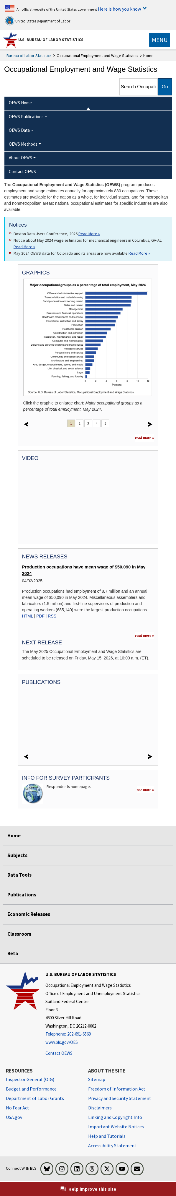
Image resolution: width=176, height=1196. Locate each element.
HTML (27, 616)
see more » (145, 789)
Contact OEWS (59, 1053)
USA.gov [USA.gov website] (14, 1117)
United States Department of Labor (37, 20)
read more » (144, 438)
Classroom (19, 934)
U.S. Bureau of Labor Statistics (50, 39)
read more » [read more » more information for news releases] (144, 635)
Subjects (17, 855)
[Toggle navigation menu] (159, 40)
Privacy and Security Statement (119, 1098)
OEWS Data (19, 130)
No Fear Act (17, 1108)
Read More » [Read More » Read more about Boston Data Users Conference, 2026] (89, 233)
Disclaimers (100, 1108)
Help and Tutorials (107, 1136)
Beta (12, 953)
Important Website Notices (116, 1127)
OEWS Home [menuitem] (20, 102)
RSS (52, 616)
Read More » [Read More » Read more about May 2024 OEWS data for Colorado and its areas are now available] (139, 253)
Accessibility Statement (112, 1145)
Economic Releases (28, 914)
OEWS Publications (26, 116)
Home (14, 835)
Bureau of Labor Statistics (29, 55)
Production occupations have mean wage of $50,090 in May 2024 (84, 570)
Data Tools (19, 875)
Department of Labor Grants (35, 1098)
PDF (40, 616)
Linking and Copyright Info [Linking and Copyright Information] (115, 1117)
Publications (21, 894)
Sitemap (96, 1079)
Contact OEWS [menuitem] (22, 171)
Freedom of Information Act (116, 1089)
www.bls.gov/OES (61, 1042)
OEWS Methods (23, 144)
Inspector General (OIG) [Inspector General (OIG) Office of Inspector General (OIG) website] (30, 1079)
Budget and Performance (31, 1089)
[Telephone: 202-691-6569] (93, 1034)
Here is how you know (119, 9)
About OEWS (20, 157)
